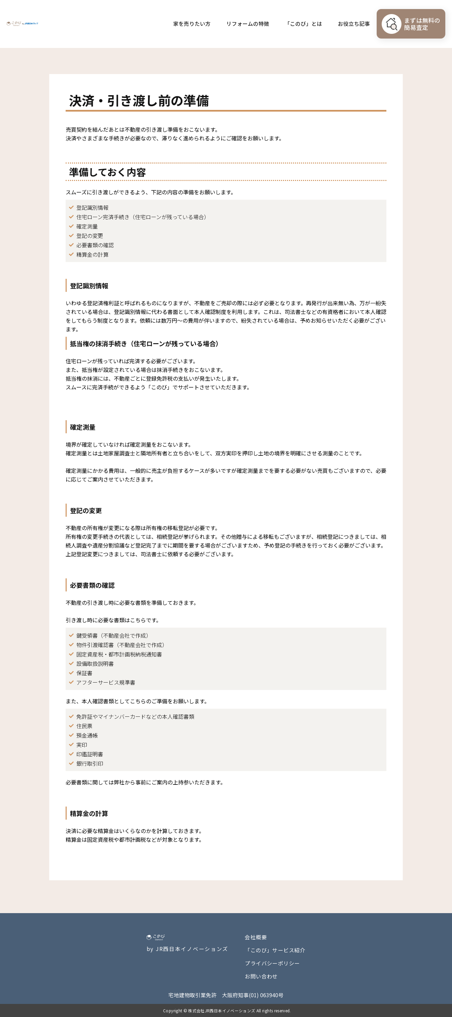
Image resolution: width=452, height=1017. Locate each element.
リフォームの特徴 (247, 23)
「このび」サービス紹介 (275, 950)
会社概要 (256, 937)
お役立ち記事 (354, 23)
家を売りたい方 (192, 23)
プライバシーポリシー (272, 963)
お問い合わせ (261, 976)
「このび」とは (303, 23)
